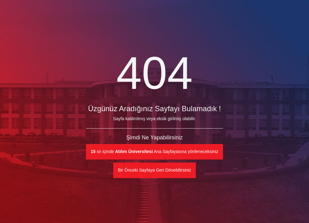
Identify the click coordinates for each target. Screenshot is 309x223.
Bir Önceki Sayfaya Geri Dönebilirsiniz (154, 170)
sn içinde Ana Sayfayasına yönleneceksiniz (154, 151)
